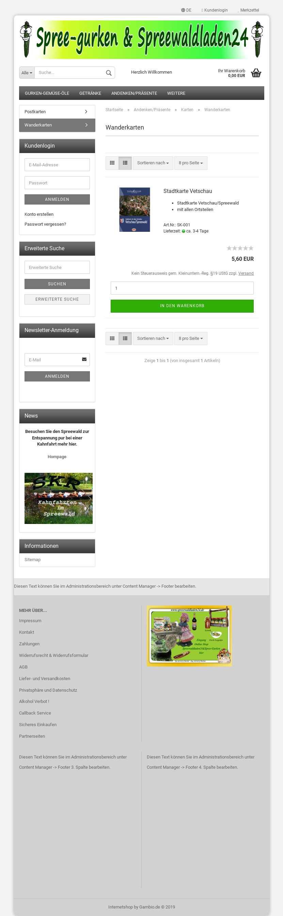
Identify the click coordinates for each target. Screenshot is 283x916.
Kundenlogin (214, 10)
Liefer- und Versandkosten (44, 678)
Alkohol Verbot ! (34, 701)
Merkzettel (248, 10)
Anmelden (57, 199)
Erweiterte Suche (57, 299)
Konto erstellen (39, 214)
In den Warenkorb (182, 305)
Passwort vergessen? (45, 224)
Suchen (57, 284)
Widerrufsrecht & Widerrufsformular (53, 655)
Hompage (57, 456)
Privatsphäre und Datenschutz (48, 690)
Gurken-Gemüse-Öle (47, 93)
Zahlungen (29, 643)
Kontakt (26, 632)
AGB (23, 667)
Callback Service (35, 713)
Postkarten (35, 111)
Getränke (90, 93)
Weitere (176, 93)
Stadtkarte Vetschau (187, 191)
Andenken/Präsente (134, 93)
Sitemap (33, 559)
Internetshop (120, 907)
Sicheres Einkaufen (38, 724)
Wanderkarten (38, 124)
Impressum (30, 620)
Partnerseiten (32, 736)
